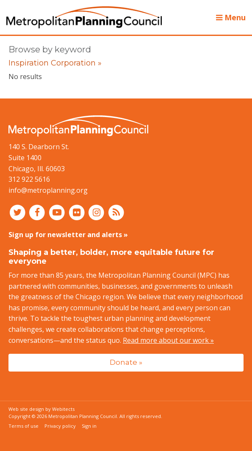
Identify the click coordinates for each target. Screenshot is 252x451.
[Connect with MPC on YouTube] (58, 211)
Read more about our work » (168, 340)
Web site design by (41, 409)
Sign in (89, 426)
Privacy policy (60, 426)
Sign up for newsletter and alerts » (68, 234)
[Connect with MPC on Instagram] (98, 211)
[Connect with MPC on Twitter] (18, 211)
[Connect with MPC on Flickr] (78, 211)
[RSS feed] (116, 211)
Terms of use (23, 426)
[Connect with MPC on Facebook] (38, 211)
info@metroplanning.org (48, 190)
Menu (231, 17)
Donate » (126, 362)
